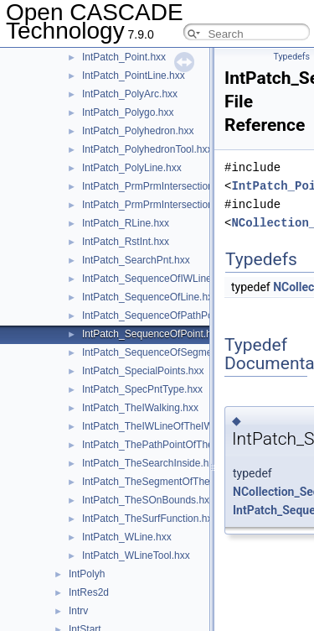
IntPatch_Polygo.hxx (127, 112)
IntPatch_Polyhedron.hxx (137, 131)
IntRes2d (89, 592)
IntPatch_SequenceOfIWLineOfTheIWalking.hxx (189, 278)
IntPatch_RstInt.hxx (125, 242)
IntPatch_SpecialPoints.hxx (142, 371)
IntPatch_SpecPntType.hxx (142, 389)
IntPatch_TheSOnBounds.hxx (148, 500)
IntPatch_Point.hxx (124, 57)
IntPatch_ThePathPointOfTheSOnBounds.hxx (184, 445)
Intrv (78, 611)
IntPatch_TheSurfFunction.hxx (149, 518)
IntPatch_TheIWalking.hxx (140, 408)
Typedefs (291, 56)
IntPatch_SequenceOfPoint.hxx (152, 334)
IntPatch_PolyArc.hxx (130, 94)
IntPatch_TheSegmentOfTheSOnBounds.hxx (182, 482)
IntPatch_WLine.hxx (127, 537)
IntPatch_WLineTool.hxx (136, 555)
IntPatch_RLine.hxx (125, 223)
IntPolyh (87, 574)
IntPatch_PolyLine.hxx (132, 168)
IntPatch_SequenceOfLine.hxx (150, 297)
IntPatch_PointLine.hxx (133, 75)
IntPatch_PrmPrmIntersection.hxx (157, 186)
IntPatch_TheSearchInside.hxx (150, 463)
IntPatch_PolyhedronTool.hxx (147, 149)
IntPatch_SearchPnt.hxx (136, 260)
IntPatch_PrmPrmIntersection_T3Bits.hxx (173, 205)
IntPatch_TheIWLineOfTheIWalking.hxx (170, 426)
